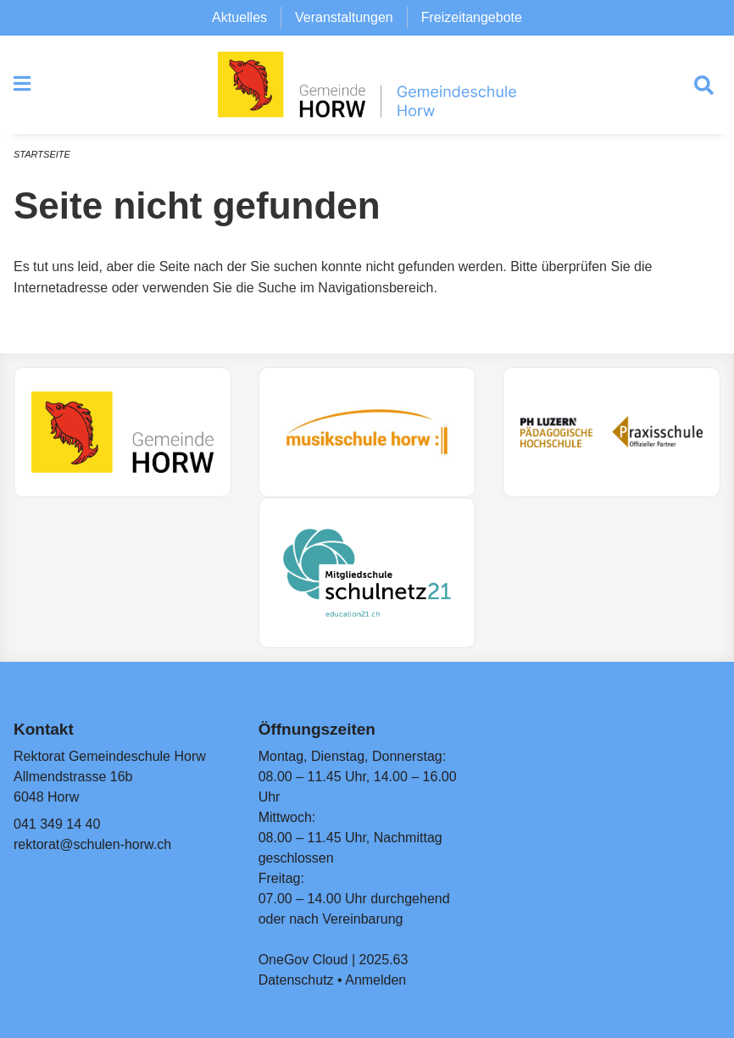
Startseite (42, 154)
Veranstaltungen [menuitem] (344, 17)
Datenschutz (296, 980)
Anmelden (375, 980)
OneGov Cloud (303, 959)
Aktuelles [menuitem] (239, 17)
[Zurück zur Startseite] (367, 84)
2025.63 (384, 959)
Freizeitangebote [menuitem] (471, 17)
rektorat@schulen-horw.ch (92, 844)
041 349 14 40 (57, 824)
